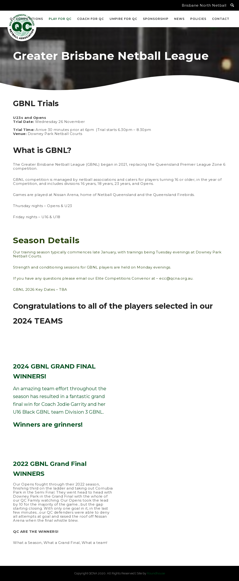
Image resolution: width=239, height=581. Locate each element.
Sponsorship (155, 19)
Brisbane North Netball (204, 5)
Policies (198, 19)
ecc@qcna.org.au (176, 278)
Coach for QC (90, 19)
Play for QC (60, 19)
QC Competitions (26, 19)
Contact (220, 19)
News (179, 19)
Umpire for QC (123, 19)
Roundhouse (156, 573)
